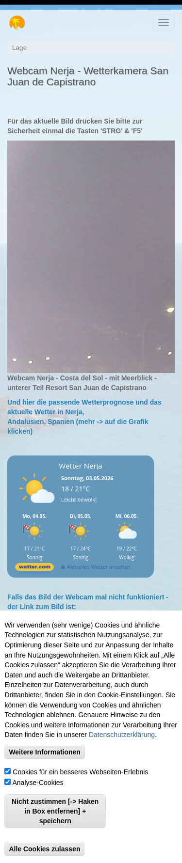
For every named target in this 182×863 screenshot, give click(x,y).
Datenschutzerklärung (122, 736)
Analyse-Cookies (38, 784)
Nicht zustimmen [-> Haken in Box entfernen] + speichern (55, 812)
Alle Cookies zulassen (44, 850)
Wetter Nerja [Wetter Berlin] (80, 466)
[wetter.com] (34, 568)
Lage (19, 47)
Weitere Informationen (45, 753)
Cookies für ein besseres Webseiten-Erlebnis (80, 773)
